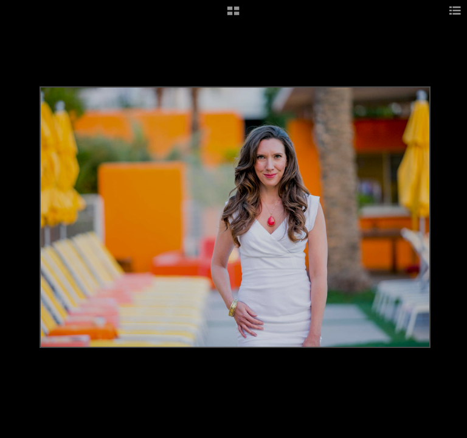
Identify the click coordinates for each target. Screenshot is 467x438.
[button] (233, 15)
